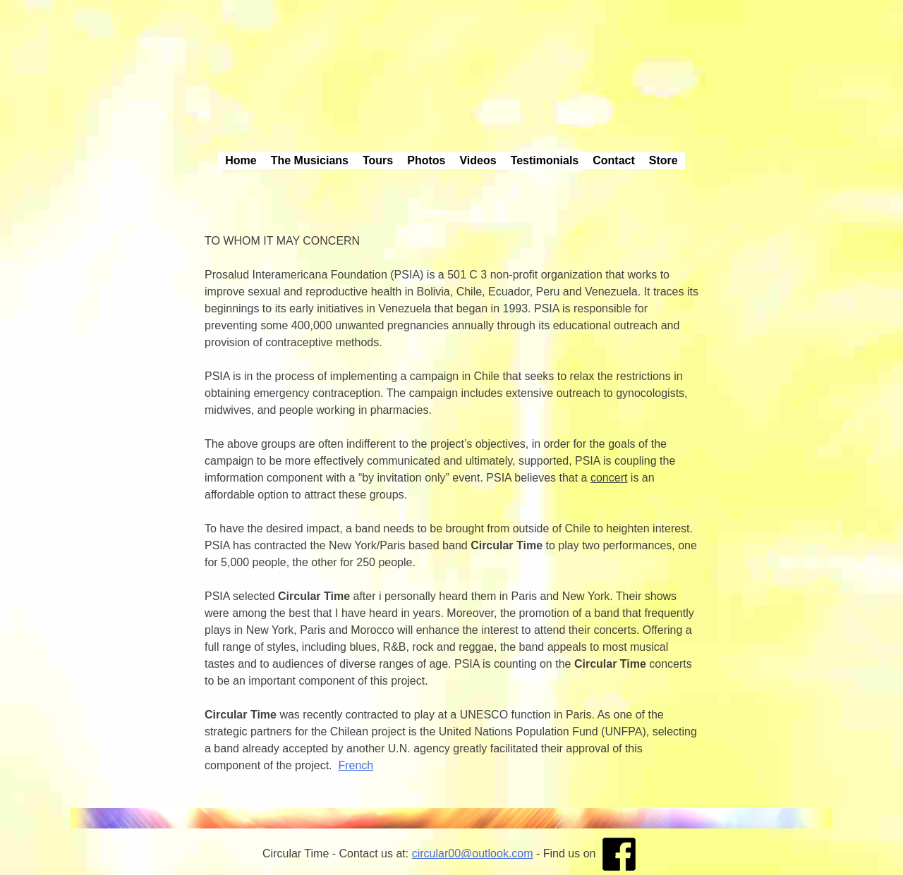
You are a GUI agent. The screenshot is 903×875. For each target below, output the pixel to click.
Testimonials (545, 160)
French (355, 765)
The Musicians (310, 160)
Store (663, 160)
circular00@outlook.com (472, 853)
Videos (477, 160)
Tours (378, 160)
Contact (614, 160)
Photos (426, 160)
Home (240, 160)
